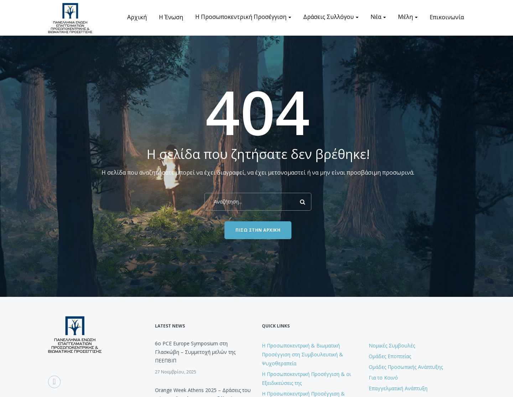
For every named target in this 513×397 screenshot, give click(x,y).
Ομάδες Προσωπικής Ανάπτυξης (406, 367)
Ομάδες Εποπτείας (390, 356)
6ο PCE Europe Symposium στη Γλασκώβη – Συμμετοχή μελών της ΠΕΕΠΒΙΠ (195, 352)
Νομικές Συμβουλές (392, 345)
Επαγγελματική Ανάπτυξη (398, 388)
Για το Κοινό (383, 377)
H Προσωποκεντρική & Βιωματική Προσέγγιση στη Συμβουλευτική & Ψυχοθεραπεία (302, 354)
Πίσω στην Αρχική (257, 230)
